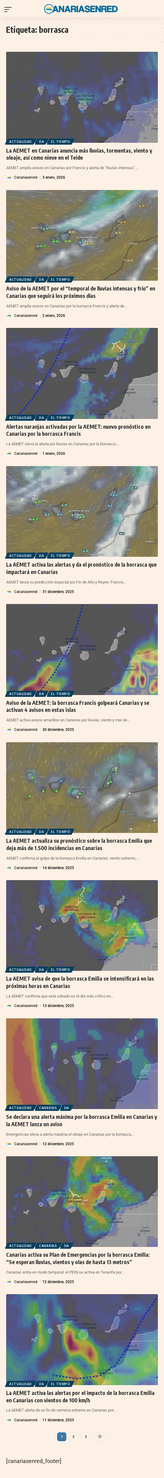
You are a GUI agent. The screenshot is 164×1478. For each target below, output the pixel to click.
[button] (9, 9)
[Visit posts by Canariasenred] (9, 178)
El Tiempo (60, 141)
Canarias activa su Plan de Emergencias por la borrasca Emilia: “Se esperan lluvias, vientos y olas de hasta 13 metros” (78, 1258)
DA (41, 141)
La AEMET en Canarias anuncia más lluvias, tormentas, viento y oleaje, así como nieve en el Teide (79, 154)
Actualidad (20, 141)
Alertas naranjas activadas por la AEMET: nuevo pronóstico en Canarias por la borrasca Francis (78, 430)
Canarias (48, 1108)
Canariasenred (25, 177)
